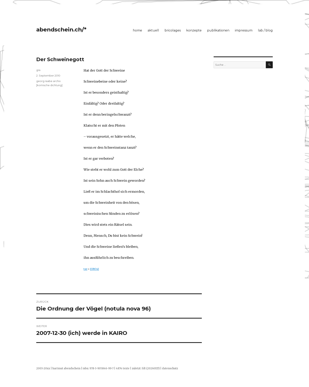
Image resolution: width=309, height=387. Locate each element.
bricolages (173, 30)
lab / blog (265, 30)
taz (85, 268)
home (137, 30)
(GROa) (94, 268)
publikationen (218, 30)
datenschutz (170, 368)
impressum (243, 30)
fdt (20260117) (151, 368)
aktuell (153, 30)
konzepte (194, 30)
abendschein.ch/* (61, 29)
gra (38, 70)
